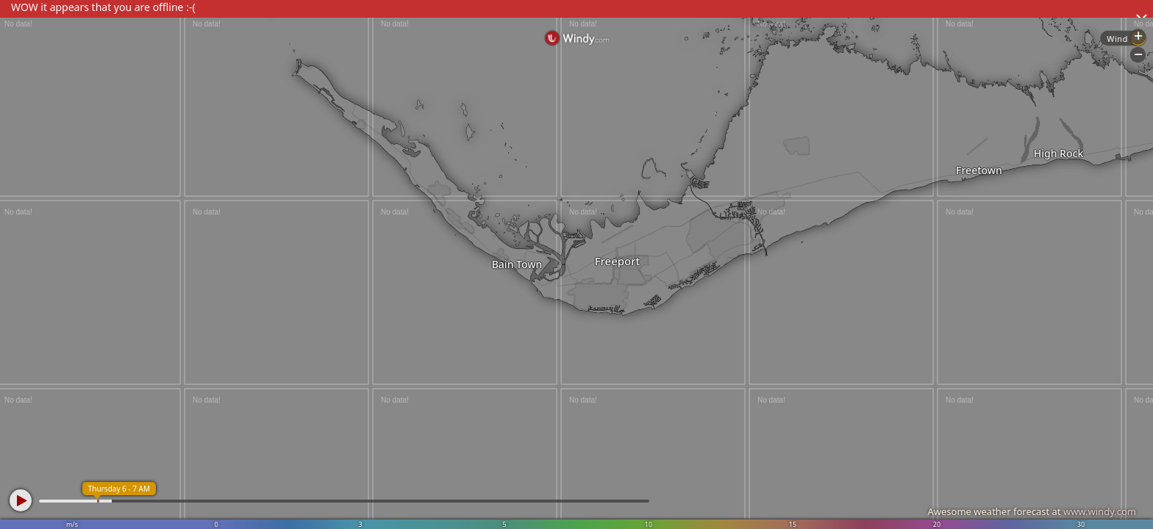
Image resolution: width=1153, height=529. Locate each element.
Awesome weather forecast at (1031, 511)
